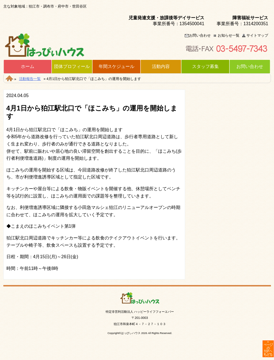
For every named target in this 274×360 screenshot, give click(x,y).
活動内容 (161, 66)
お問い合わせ (200, 35)
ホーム (27, 66)
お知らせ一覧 (228, 35)
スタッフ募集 (205, 66)
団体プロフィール (72, 66)
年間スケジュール (116, 66)
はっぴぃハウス (130, 333)
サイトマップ (257, 35)
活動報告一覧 (30, 79)
